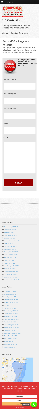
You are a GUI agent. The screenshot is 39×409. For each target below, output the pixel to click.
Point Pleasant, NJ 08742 (11, 319)
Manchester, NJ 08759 (11, 302)
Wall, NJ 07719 (8, 341)
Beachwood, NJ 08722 (11, 235)
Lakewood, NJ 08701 (10, 277)
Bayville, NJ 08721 (9, 232)
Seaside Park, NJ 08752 (11, 327)
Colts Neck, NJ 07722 (10, 246)
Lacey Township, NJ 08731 (12, 271)
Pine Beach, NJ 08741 (10, 316)
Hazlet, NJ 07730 (9, 260)
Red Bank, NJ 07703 (10, 322)
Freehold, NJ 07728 (10, 257)
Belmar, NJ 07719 (9, 238)
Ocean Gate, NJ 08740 (11, 311)
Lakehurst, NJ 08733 (10, 274)
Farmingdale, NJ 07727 (11, 252)
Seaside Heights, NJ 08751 (12, 325)
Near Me (6, 305)
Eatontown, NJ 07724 (10, 249)
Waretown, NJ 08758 (10, 344)
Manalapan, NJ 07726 (10, 297)
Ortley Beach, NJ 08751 (11, 313)
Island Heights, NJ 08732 (11, 266)
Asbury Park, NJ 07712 (11, 227)
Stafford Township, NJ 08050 (12, 333)
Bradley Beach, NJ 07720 (11, 241)
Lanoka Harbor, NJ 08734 (11, 280)
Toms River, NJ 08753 (10, 338)
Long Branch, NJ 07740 (11, 294)
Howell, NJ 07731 (9, 263)
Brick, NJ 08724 (9, 243)
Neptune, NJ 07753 (10, 308)
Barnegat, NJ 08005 (10, 229)
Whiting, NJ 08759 (9, 347)
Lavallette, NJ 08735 (10, 291)
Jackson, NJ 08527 (10, 268)
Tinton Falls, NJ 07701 (11, 336)
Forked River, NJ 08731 (11, 255)
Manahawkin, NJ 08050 (11, 299)
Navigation (9, 2)
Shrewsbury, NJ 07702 (11, 330)
